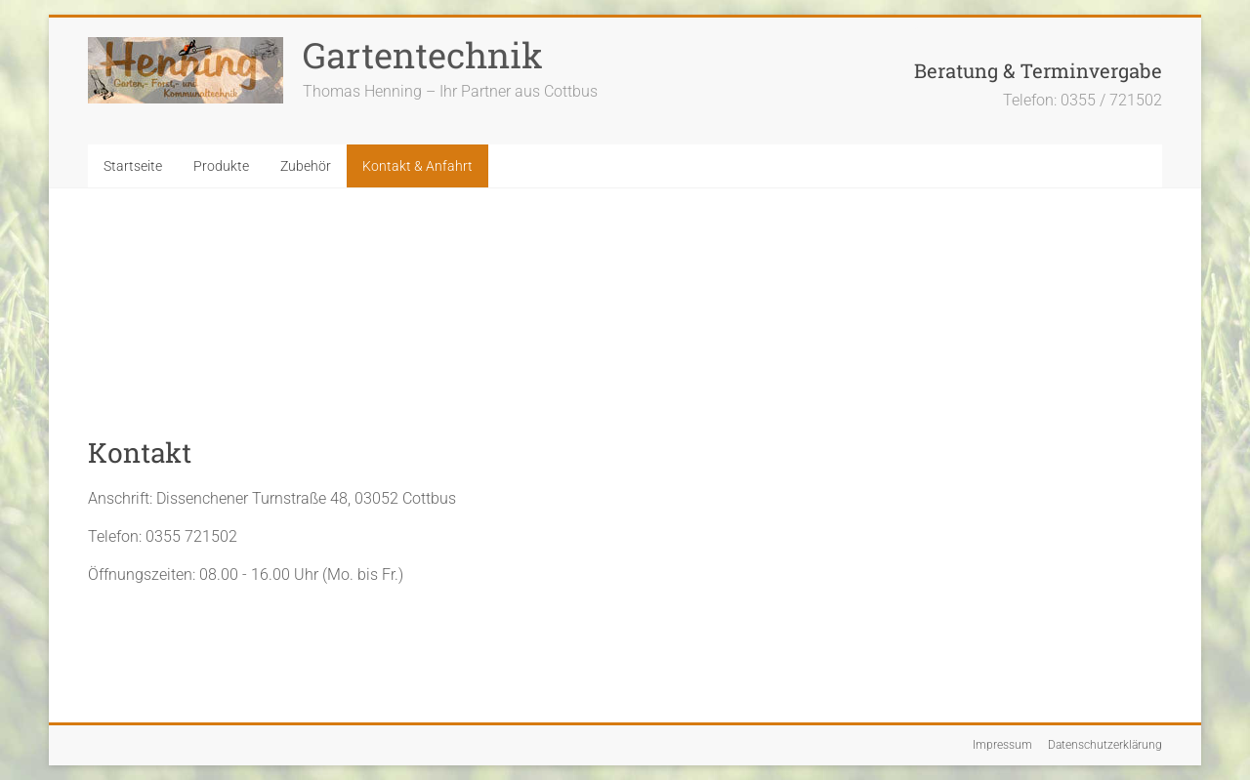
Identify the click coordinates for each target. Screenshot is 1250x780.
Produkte (221, 166)
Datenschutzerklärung (1105, 745)
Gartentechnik (423, 54)
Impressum (1002, 745)
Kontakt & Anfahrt (417, 166)
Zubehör (305, 166)
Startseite (133, 166)
